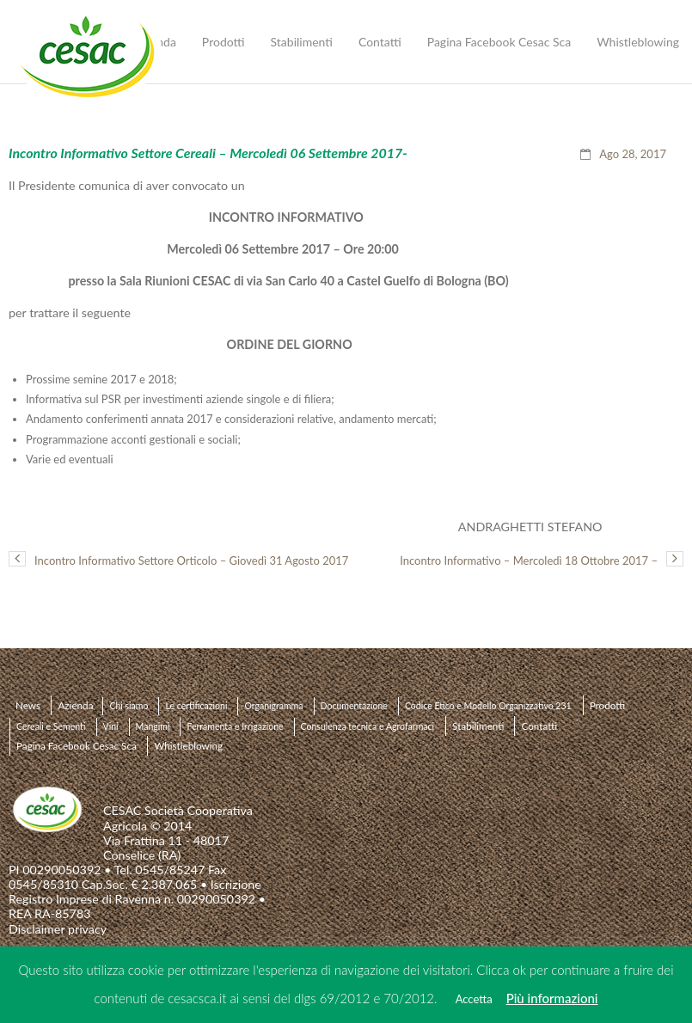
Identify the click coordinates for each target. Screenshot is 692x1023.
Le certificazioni (196, 706)
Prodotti (608, 705)
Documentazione (354, 706)
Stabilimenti (478, 726)
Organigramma (273, 706)
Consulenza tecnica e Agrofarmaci (367, 726)
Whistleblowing (188, 745)
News (27, 705)
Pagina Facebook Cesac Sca (76, 745)
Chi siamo (128, 706)
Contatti (539, 726)
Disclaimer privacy (58, 929)
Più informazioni (552, 998)
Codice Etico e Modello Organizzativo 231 (488, 706)
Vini (111, 726)
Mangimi (153, 726)
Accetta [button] (474, 999)
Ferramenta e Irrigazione (235, 726)
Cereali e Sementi (51, 726)
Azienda (75, 705)
